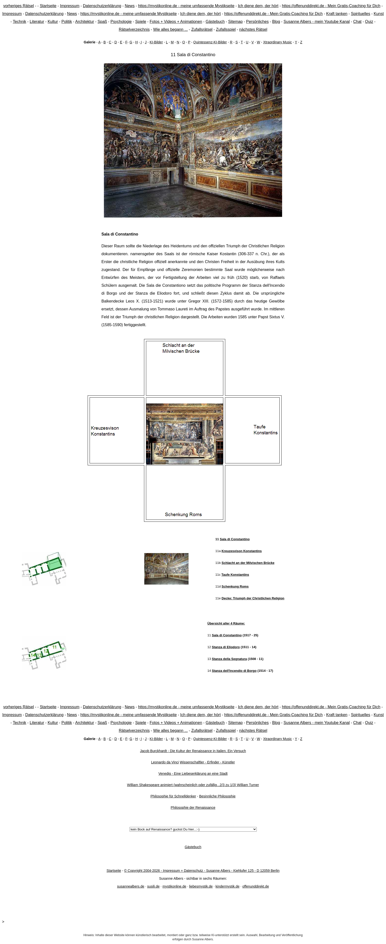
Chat (357, 21)
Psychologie (121, 21)
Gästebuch (215, 21)
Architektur (84, 21)
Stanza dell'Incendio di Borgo (234, 671)
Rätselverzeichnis (134, 29)
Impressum (69, 6)
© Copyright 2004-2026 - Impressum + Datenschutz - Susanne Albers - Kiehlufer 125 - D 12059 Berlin (201, 871)
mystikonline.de (174, 886)
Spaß (102, 21)
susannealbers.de (131, 886)
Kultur (53, 21)
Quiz (369, 21)
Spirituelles (360, 14)
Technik (19, 21)
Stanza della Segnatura (229, 659)
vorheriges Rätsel (18, 6)
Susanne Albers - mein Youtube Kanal (317, 21)
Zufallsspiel (226, 29)
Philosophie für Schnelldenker (173, 796)
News (130, 6)
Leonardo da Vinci (165, 762)
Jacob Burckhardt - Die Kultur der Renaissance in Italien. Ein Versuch (193, 751)
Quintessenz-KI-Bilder (210, 42)
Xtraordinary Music (277, 42)
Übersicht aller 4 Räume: (226, 623)
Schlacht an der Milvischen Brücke (248, 563)
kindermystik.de (228, 886)
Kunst (379, 14)
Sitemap (235, 21)
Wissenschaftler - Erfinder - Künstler (207, 762)
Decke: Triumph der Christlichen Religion (253, 598)
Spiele (140, 21)
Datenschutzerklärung (102, 6)
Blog (276, 21)
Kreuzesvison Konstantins (242, 551)
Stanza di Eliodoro (226, 647)
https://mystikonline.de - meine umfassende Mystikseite (186, 6)
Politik (66, 21)
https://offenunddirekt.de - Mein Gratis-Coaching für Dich (331, 6)
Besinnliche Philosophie (217, 796)
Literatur (37, 21)
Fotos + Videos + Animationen (176, 21)
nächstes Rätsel (253, 29)
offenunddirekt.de (255, 886)
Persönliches (257, 21)
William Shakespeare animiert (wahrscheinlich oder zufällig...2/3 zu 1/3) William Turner (193, 785)
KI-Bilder (156, 42)
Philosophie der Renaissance (193, 807)
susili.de (153, 886)
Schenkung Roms (235, 586)
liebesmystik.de (201, 886)
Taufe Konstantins (235, 574)
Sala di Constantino (235, 539)
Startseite (48, 6)
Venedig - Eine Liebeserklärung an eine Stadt (193, 773)
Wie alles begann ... (170, 29)
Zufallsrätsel (201, 29)
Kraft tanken (336, 14)
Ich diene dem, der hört (258, 6)
